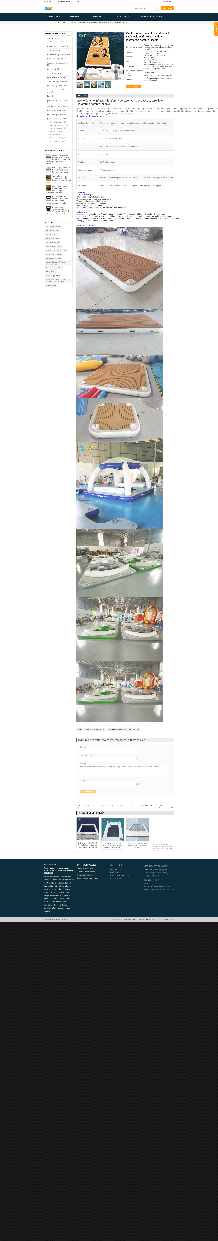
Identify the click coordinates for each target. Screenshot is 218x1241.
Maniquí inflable (52, 51)
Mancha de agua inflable (56, 131)
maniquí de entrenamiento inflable (56, 250)
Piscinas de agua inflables (56, 115)
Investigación (134, 87)
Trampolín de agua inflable (57, 125)
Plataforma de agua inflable (56, 55)
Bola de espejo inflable (55, 86)
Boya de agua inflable (54, 111)
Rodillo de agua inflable (53, 276)
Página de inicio (54, 17)
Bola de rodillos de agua (56, 122)
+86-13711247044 (50, 1)
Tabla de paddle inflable (53, 227)
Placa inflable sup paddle (56, 46)
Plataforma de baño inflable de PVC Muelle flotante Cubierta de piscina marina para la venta (57, 200)
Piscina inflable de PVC (53, 238)
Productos (97, 17)
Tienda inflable (52, 39)
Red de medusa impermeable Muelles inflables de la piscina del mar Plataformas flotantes (58, 210)
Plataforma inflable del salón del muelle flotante (91, 736)
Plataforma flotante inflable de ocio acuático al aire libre (123, 736)
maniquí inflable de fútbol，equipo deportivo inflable (57, 263)
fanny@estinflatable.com (65, 1)
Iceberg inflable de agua (56, 128)
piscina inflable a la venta (54, 254)
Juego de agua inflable (54, 119)
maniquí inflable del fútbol (54, 246)
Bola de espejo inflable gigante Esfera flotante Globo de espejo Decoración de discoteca (57, 189)
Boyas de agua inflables (53, 258)
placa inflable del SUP (52, 242)
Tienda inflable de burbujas (56, 106)
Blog (51, 24)
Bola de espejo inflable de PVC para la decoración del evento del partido (61, 170)
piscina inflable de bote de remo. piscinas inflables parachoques (56, 281)
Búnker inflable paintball (55, 59)
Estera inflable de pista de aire (58, 100)
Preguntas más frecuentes (121, 17)
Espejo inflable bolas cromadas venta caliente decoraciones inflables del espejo (58, 179)
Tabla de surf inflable (52, 235)
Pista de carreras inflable (56, 77)
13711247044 (79, 1)
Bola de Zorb (51, 69)
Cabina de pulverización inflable (58, 63)
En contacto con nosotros (151, 17)
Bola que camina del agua (56, 138)
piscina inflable (50, 272)
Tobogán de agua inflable (56, 141)
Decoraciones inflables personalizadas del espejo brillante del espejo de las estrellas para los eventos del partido (58, 159)
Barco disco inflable (54, 135)
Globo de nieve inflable (55, 73)
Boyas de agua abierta (53, 231)
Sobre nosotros (76, 17)
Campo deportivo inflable (56, 82)
